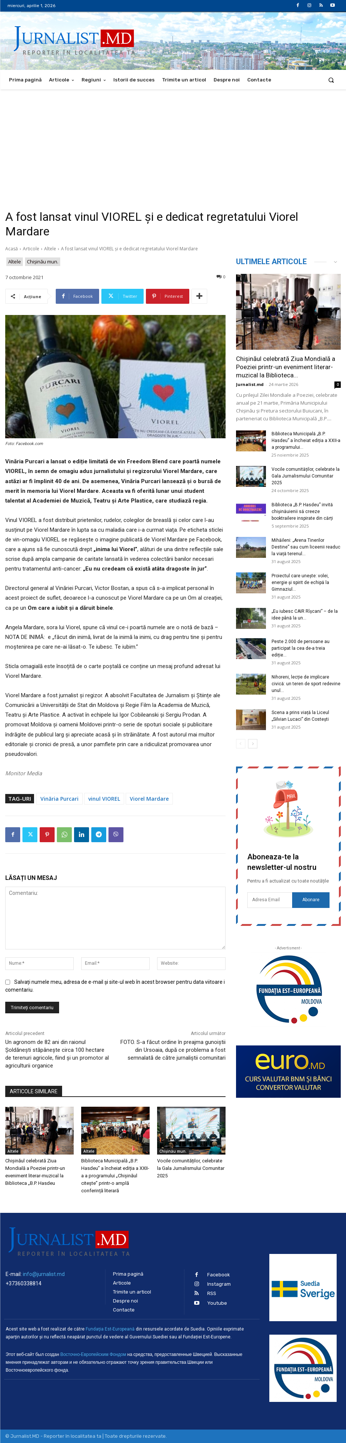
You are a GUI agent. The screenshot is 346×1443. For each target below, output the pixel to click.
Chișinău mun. (42, 261)
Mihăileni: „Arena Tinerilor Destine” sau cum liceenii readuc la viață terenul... (306, 547)
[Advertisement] (173, 145)
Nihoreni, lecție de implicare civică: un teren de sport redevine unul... (306, 683)
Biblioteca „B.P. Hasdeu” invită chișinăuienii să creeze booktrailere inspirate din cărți (302, 511)
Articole (31, 248)
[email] (269, 900)
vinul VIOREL (104, 798)
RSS (211, 1293)
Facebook (218, 1274)
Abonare (310, 899)
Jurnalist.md (250, 384)
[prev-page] (240, 743)
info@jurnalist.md (44, 1274)
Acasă (11, 248)
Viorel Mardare (149, 798)
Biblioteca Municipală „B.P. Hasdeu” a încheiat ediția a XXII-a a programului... (306, 440)
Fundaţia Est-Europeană (110, 1329)
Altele (50, 248)
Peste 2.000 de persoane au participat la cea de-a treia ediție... (301, 648)
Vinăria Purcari (59, 798)
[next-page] (252, 743)
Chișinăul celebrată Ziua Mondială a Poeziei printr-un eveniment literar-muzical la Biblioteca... (285, 367)
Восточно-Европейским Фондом (93, 1354)
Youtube (217, 1303)
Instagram (219, 1284)
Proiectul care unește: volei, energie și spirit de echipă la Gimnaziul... (300, 582)
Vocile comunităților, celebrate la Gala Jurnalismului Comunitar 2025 (190, 1168)
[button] (331, 79)
